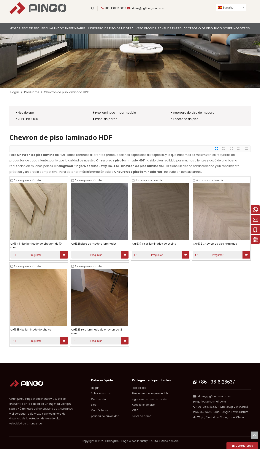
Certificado (98, 399)
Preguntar (25, 255)
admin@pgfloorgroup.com (148, 8)
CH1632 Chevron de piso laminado (215, 244)
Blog (93, 405)
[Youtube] (181, 8)
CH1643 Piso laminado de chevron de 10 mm (36, 245)
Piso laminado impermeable (115, 112)
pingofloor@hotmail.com (209, 401)
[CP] (130, 61)
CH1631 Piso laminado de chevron (31, 329)
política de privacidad (105, 416)
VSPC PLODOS (28, 119)
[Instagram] (181, 14)
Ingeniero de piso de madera (193, 112)
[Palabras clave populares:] (93, 8)
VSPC (135, 410)
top (254, 435)
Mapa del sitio (170, 441)
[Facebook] (196, 8)
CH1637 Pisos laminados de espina (154, 244)
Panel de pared (106, 119)
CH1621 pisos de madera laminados (94, 244)
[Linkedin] (204, 8)
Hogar (95, 388)
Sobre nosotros (101, 393)
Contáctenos (99, 410)
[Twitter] (188, 8)
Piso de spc (26, 112)
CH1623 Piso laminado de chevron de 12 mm (96, 331)
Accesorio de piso (185, 119)
